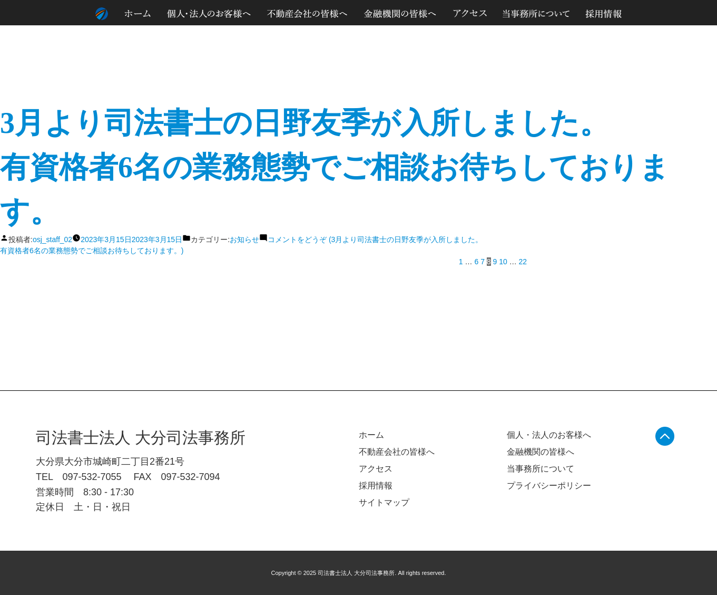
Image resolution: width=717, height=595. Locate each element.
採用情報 (375, 485)
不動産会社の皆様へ (397, 451)
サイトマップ (672, 36)
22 (523, 261)
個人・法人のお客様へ (549, 434)
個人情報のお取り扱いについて (599, 36)
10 (503, 261)
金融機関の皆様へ (540, 451)
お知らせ (244, 239)
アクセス (375, 468)
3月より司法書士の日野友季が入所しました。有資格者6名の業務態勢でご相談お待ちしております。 (334, 167)
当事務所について (540, 468)
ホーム (371, 434)
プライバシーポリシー (549, 485)
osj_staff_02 (52, 239)
